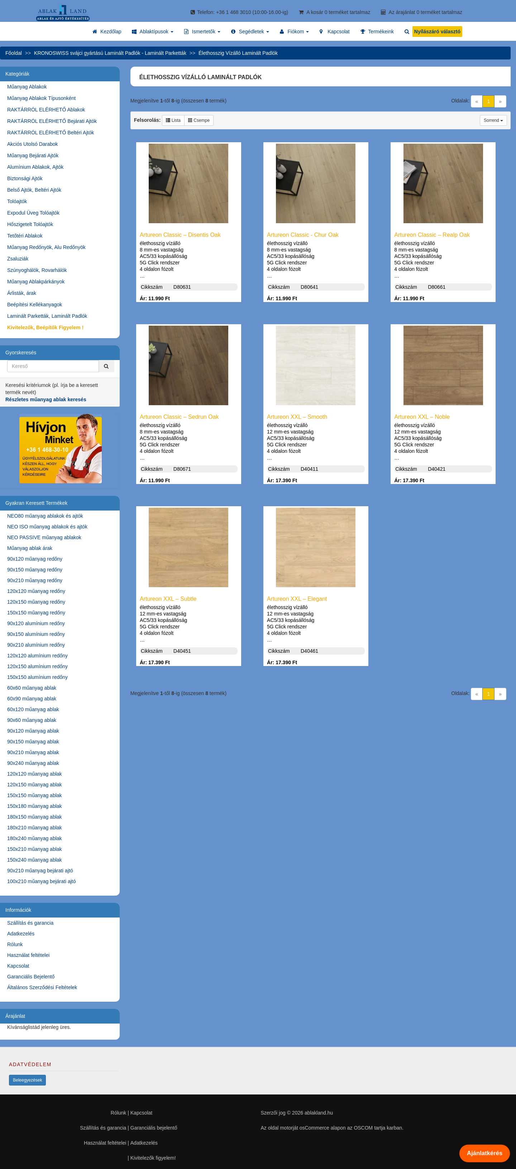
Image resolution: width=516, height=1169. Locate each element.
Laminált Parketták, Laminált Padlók (47, 316)
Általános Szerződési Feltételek (42, 987)
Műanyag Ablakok (27, 87)
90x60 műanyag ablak (31, 720)
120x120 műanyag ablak (34, 774)
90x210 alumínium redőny (36, 645)
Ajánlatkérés (484, 1153)
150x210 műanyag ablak (34, 849)
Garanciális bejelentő (153, 1128)
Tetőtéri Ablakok (25, 236)
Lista (173, 120)
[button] (152, 31)
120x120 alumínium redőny (37, 655)
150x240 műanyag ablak (34, 860)
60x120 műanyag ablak (33, 709)
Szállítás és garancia (30, 923)
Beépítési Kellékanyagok (34, 304)
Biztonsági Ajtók (25, 178)
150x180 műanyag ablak (34, 806)
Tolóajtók (17, 201)
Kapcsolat (18, 966)
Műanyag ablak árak (29, 548)
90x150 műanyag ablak (33, 741)
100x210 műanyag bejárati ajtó (41, 881)
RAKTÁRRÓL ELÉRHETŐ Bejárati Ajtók (52, 121)
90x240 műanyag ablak (33, 763)
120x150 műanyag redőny (36, 602)
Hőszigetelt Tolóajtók (30, 224)
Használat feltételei (28, 955)
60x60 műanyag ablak (31, 688)
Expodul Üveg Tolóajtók (33, 213)
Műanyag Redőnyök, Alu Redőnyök (46, 247)
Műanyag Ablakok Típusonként (41, 98)
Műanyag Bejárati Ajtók (32, 155)
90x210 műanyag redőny (34, 580)
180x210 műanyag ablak (34, 827)
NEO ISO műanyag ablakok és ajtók (47, 527)
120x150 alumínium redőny (37, 666)
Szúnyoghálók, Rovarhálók (37, 270)
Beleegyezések (27, 1080)
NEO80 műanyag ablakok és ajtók (45, 516)
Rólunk (15, 944)
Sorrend (493, 120)
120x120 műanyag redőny (36, 591)
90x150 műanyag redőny (34, 569)
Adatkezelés (20, 933)
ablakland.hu (319, 1113)
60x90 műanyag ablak (31, 698)
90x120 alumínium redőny (36, 623)
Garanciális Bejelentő (30, 976)
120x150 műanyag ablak (34, 784)
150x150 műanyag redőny (36, 612)
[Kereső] (106, 366)
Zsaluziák (17, 259)
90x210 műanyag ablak (33, 752)
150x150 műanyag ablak (34, 795)
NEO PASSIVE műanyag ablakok (44, 537)
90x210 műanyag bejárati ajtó (40, 870)
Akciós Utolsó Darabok (32, 144)
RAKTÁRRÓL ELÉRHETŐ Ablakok (46, 109)
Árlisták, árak (21, 293)
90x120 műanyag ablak (33, 731)
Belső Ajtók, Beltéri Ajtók (34, 190)
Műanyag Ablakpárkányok (35, 281)
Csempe (199, 120)
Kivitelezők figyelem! (153, 1158)
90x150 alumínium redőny (36, 634)
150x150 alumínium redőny (37, 677)
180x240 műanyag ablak (34, 838)
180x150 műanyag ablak (34, 817)
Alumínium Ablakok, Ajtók (35, 167)
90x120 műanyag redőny (34, 559)
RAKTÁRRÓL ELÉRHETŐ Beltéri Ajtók (50, 132)
